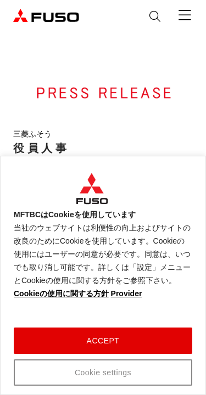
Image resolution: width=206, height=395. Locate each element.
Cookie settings (103, 372)
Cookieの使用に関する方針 (61, 293)
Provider (126, 293)
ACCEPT (103, 340)
